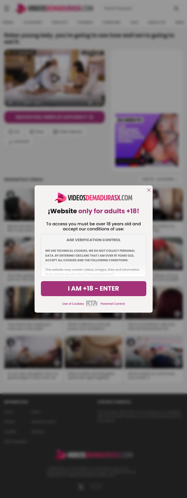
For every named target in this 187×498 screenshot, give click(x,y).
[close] (149, 190)
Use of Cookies (73, 304)
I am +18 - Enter (93, 288)
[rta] (92, 306)
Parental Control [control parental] (113, 304)
